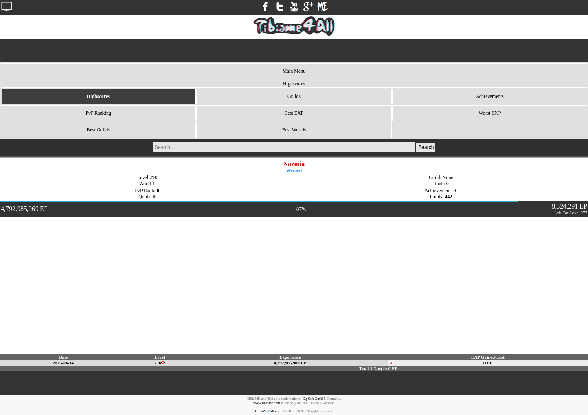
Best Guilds (98, 130)
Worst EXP (490, 113)
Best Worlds (294, 130)
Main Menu (294, 71)
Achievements (490, 96)
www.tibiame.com (266, 403)
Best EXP (293, 113)
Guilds (294, 96)
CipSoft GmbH (314, 399)
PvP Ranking (98, 113)
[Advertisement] (294, 50)
